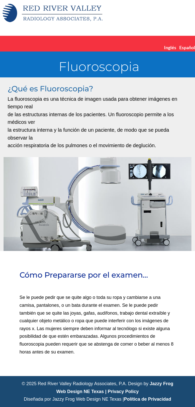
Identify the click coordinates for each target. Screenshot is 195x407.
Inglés (170, 47)
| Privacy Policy (122, 391)
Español (187, 47)
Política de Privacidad (147, 399)
